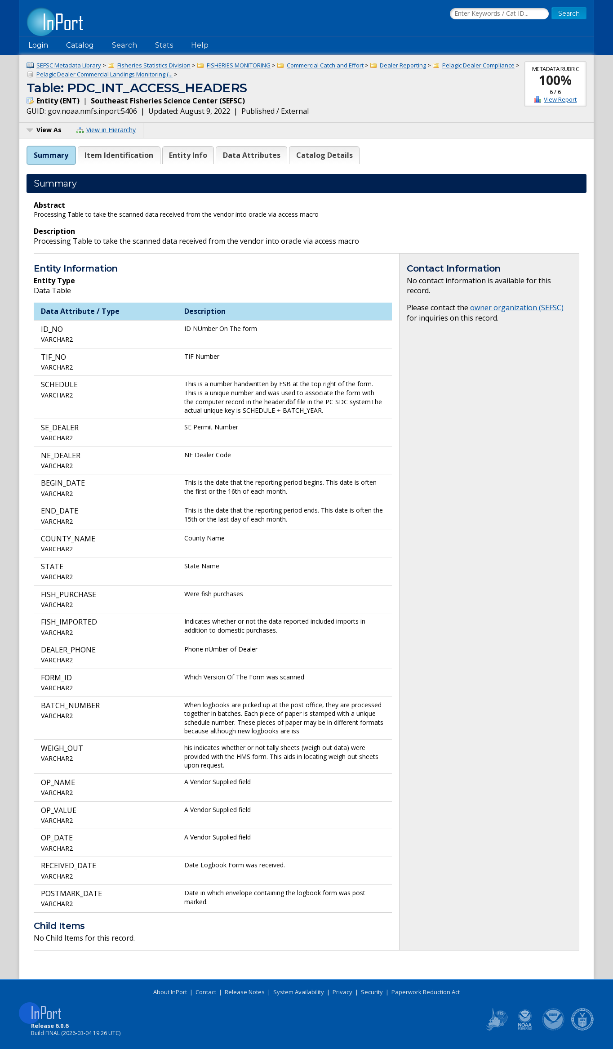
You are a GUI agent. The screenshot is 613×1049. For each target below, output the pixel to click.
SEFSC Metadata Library (68, 65)
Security (372, 992)
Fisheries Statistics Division (154, 65)
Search (124, 45)
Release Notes (245, 992)
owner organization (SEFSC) (517, 307)
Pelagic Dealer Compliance (478, 65)
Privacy (342, 992)
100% (555, 80)
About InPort (170, 992)
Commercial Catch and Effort (325, 65)
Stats (164, 45)
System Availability (298, 992)
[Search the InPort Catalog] (499, 14)
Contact (205, 992)
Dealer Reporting (403, 65)
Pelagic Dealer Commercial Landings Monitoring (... (104, 74)
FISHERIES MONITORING (239, 65)
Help (200, 45)
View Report (560, 99)
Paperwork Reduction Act (425, 992)
